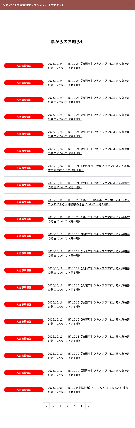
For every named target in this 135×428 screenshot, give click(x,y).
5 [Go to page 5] (82, 405)
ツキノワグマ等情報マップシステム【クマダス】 (34, 5)
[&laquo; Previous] (46, 405)
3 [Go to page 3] (67, 405)
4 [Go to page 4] (74, 405)
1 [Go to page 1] (53, 405)
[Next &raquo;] (88, 405)
